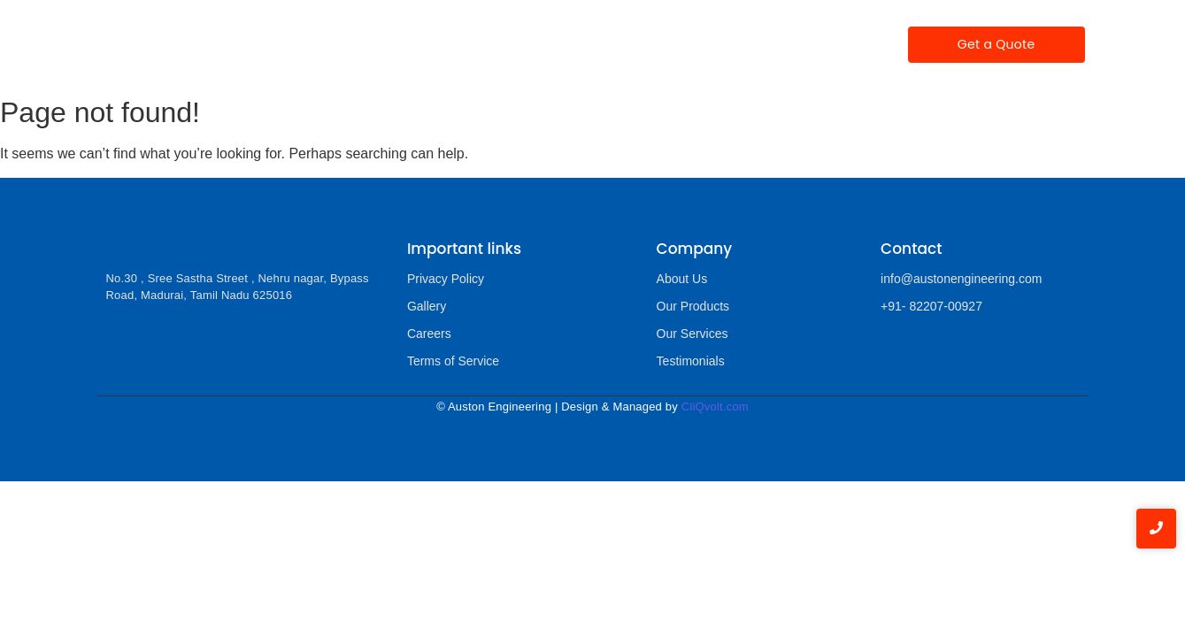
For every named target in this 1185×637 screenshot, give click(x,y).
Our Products (424, 43)
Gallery (739, 44)
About (329, 44)
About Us (682, 279)
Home (260, 44)
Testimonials (644, 44)
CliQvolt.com (715, 406)
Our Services (533, 44)
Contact (818, 44)
